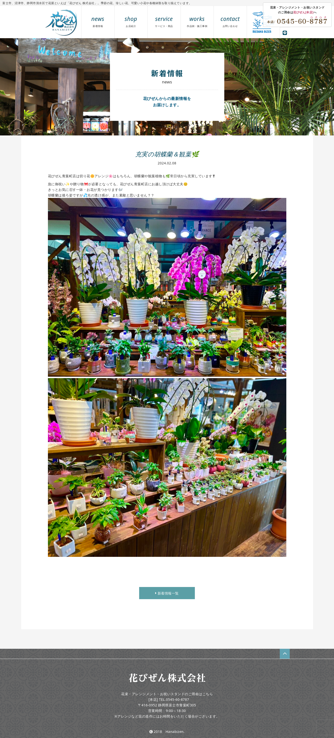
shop (131, 21)
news (97, 21)
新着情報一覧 (167, 593)
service (164, 21)
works (197, 21)
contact (230, 21)
